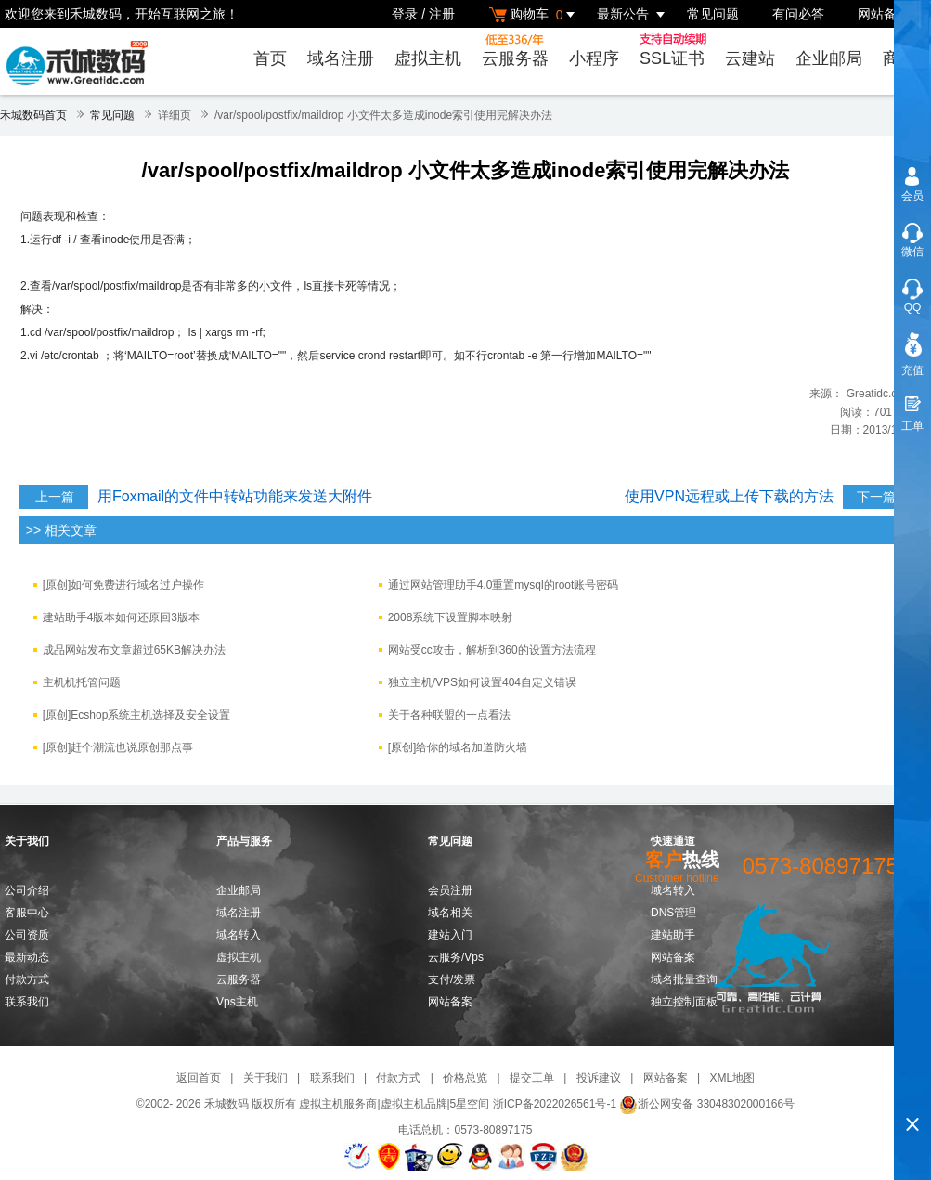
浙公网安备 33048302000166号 (707, 1103)
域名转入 (238, 934)
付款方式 (27, 979)
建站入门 (450, 934)
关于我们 (265, 1077)
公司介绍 (27, 890)
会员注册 (450, 890)
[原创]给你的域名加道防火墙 (458, 747)
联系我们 (27, 1001)
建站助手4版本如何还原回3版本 (121, 617)
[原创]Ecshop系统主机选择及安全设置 (137, 714)
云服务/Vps (456, 957)
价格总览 (465, 1077)
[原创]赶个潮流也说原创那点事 (118, 747)
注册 (442, 13)
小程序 (594, 58)
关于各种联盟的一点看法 (449, 714)
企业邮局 (828, 58)
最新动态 (27, 957)
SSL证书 (676, 50)
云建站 (750, 58)
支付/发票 (451, 979)
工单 (912, 426)
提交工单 (532, 1077)
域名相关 (450, 912)
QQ (913, 307)
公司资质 (27, 934)
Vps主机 (237, 1001)
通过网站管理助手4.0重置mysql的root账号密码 (503, 584)
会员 (912, 195)
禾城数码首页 (33, 115)
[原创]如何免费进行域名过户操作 (124, 584)
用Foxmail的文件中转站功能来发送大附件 (234, 496)
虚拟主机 (427, 58)
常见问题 (713, 13)
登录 (405, 13)
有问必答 (798, 13)
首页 (270, 58)
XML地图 (732, 1077)
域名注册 (340, 58)
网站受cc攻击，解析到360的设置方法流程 (492, 649)
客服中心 (27, 912)
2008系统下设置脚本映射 (450, 617)
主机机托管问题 (82, 682)
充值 (912, 370)
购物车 (534, 14)
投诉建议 (598, 1077)
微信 (912, 251)
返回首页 (198, 1077)
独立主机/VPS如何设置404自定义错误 (482, 682)
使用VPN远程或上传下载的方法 (729, 496)
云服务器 (515, 50)
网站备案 (884, 13)
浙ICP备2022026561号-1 (554, 1103)
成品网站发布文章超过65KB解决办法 (134, 649)
